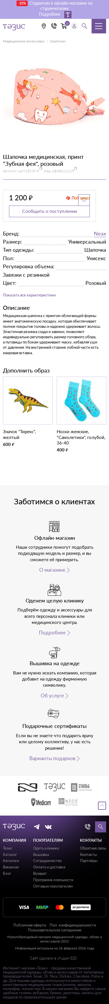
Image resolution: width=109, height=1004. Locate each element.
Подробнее (52, 633)
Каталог (10, 854)
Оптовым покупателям (53, 886)
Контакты (88, 854)
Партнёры (88, 860)
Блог (7, 873)
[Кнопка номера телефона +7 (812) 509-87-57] (54, 26)
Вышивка (41, 854)
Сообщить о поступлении (49, 211)
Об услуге (52, 696)
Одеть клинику (46, 848)
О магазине (52, 570)
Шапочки (57, 41)
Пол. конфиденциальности (73, 925)
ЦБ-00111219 (63, 171)
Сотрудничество (47, 860)
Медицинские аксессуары (24, 41)
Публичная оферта (29, 925)
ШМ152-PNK (29, 171)
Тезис (7, 848)
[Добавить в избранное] (84, 200)
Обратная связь (93, 848)
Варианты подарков (52, 758)
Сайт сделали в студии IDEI (53, 958)
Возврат (40, 873)
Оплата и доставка (49, 867)
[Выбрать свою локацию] (44, 26)
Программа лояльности (53, 879)
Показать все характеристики (29, 295)
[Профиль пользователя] (74, 26)
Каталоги (11, 860)
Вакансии (11, 867)
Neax (100, 233)
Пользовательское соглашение (54, 930)
